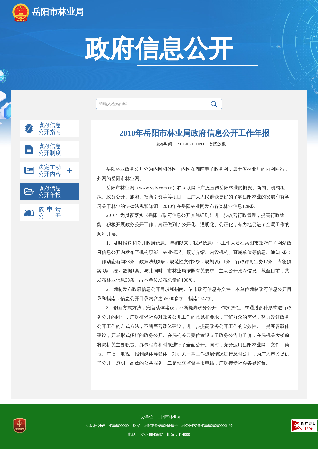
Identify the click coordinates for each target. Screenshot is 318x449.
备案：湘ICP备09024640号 (155, 426)
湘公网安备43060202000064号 (207, 426)
